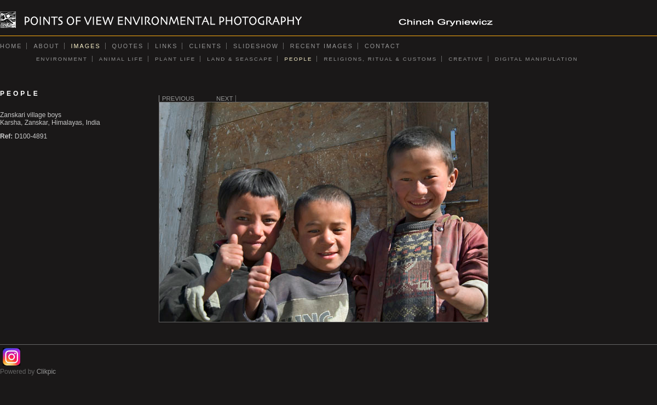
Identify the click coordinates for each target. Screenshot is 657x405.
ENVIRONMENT (62, 59)
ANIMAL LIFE (121, 59)
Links (166, 46)
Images (86, 46)
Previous (178, 98)
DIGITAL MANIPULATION (536, 59)
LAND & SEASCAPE (240, 59)
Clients (205, 46)
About (46, 46)
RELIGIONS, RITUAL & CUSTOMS (380, 59)
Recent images (321, 46)
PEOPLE (298, 59)
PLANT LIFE (175, 59)
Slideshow (256, 46)
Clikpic (46, 371)
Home (11, 46)
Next (224, 98)
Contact (382, 46)
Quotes (128, 46)
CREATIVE (465, 59)
